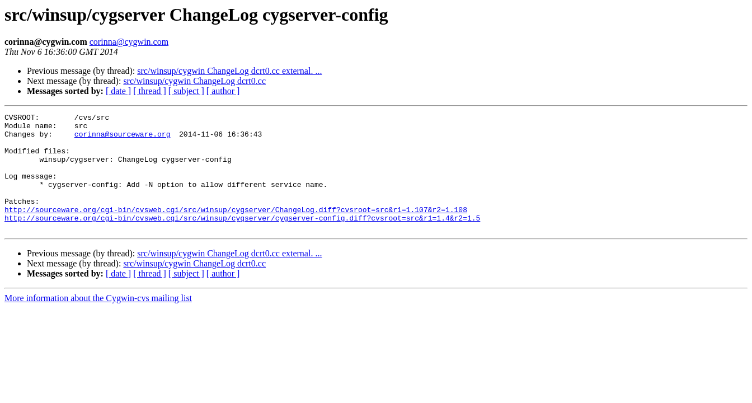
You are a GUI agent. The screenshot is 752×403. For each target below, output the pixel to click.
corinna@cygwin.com (129, 41)
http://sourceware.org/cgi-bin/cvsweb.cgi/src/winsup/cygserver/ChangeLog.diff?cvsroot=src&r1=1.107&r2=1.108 (235, 229)
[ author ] (223, 91)
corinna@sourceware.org (122, 139)
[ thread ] (149, 91)
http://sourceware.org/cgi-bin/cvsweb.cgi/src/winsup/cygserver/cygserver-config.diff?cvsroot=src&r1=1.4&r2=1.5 (242, 240)
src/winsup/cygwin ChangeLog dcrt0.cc (194, 81)
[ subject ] (186, 91)
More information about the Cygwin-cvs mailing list (98, 321)
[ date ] (118, 91)
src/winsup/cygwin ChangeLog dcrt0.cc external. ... (229, 71)
